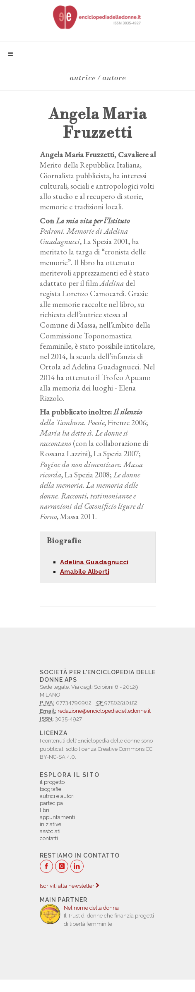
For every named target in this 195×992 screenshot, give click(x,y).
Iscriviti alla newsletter (69, 886)
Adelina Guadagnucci (94, 562)
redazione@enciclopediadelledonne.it (104, 711)
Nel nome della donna (91, 908)
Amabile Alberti (84, 571)
